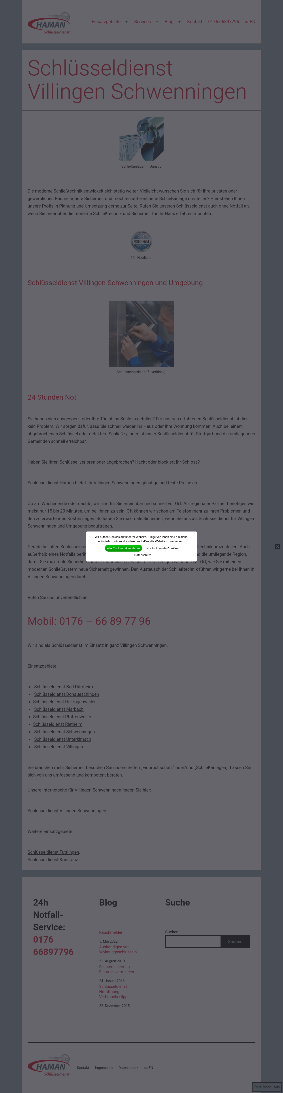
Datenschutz (142, 555)
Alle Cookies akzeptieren (123, 548)
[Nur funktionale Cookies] (277, 546)
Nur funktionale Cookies (162, 548)
